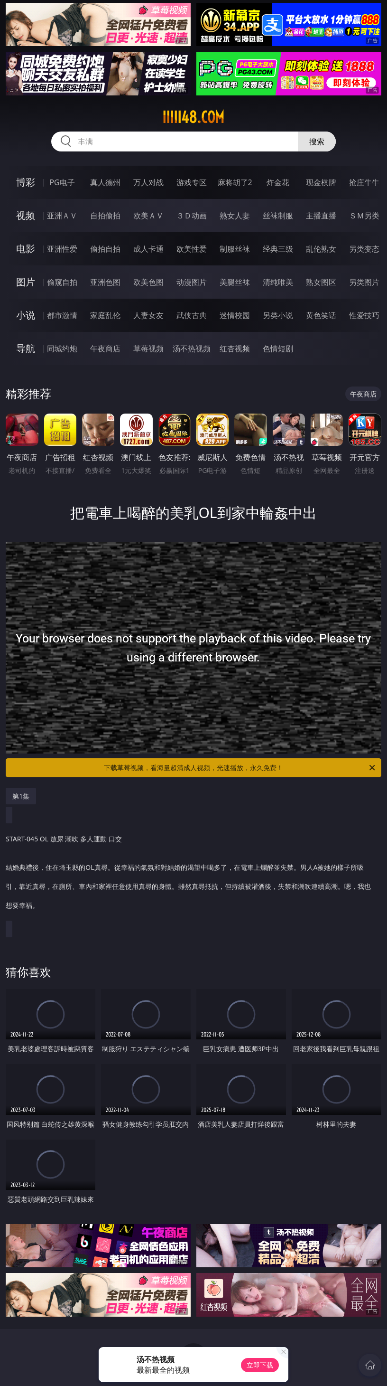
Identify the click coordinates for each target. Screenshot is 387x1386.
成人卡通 (148, 249)
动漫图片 (191, 282)
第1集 (20, 796)
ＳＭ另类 (364, 215)
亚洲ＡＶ (62, 215)
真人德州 (105, 182)
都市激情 (62, 315)
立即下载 (260, 1364)
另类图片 (364, 282)
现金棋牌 (321, 182)
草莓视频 (148, 348)
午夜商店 (105, 348)
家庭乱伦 (105, 315)
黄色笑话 (321, 315)
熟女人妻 (235, 215)
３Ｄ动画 (191, 215)
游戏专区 (191, 182)
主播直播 (321, 215)
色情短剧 (278, 348)
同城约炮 (62, 348)
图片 (25, 281)
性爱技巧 (364, 315)
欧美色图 (148, 282)
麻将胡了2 (235, 182)
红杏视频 (235, 348)
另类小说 (278, 315)
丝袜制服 (278, 215)
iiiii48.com (193, 117)
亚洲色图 (105, 282)
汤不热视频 (192, 348)
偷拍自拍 (105, 249)
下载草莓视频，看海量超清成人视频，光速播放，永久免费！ (240, 767)
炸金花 (278, 182)
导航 (25, 348)
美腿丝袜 (235, 282)
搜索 (316, 141)
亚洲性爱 (62, 249)
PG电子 (61, 182)
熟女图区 (321, 282)
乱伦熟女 (321, 249)
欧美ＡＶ (148, 215)
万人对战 (148, 182)
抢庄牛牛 (364, 182)
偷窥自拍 (62, 282)
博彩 (25, 182)
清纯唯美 (278, 282)
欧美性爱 (191, 249)
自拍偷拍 (105, 215)
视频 (25, 215)
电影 (25, 248)
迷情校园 (235, 315)
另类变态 (364, 249)
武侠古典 (191, 315)
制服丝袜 (235, 249)
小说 (25, 315)
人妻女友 (148, 315)
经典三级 (278, 249)
